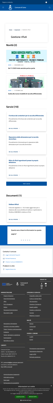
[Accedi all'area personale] (46, 2)
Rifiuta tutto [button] (33, 396)
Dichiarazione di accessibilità (11, 383)
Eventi (31, 340)
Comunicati (33, 326)
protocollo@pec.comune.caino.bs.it (13, 362)
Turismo (32, 313)
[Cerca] (50, 7)
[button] (27, 400)
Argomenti (17, 30)
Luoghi (31, 337)
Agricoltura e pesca (9, 341)
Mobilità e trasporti (35, 316)
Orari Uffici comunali (6, 367)
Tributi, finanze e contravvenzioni (12, 329)
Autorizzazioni (7, 338)
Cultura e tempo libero (36, 299)
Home (10, 30)
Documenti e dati (8, 313)
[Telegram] (45, 286)
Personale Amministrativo (11, 310)
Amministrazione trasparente (11, 374)
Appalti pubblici (34, 307)
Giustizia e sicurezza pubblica (11, 326)
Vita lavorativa (33, 301)
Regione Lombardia (7, 2)
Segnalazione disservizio (36, 351)
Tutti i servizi (26, 184)
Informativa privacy (9, 377)
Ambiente (6, 332)
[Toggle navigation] (3, 7)
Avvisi (9, 65)
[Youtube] (45, 283)
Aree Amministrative (9, 299)
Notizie (31, 324)
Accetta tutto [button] (20, 396)
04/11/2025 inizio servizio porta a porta (21, 68)
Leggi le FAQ (33, 354)
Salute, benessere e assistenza (12, 335)
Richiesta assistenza (35, 357)
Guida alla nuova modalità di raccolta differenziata (25, 93)
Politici (5, 307)
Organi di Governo (8, 296)
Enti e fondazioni (8, 304)
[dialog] (26, 393)
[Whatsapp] (41, 288)
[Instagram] (41, 286)
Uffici (5, 301)
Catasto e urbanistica (35, 310)
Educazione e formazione (10, 324)
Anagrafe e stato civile (36, 296)
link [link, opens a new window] (41, 393)
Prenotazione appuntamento (37, 348)
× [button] (51, 385)
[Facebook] (41, 283)
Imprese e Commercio (35, 304)
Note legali (6, 380)
